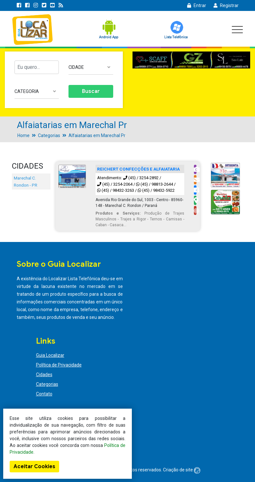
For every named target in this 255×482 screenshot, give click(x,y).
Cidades (44, 374)
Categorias (49, 135)
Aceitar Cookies (34, 466)
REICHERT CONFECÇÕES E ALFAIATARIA (138, 168)
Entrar (196, 5)
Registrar (226, 5)
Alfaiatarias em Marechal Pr (96, 135)
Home (23, 135)
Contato (44, 393)
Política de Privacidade (59, 364)
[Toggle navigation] (237, 29)
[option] (191, 60)
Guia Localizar (50, 355)
